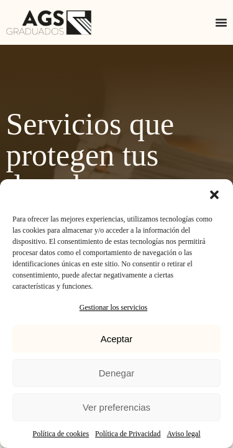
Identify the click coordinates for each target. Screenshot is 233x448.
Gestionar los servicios (113, 307)
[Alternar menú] (221, 22)
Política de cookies (60, 433)
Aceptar (117, 339)
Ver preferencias (116, 407)
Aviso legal (183, 433)
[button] (214, 195)
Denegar (117, 373)
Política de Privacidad (127, 433)
